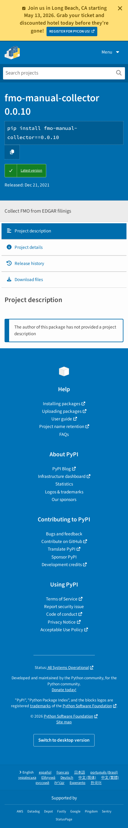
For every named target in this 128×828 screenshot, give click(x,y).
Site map (64, 722)
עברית (59, 782)
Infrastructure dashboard (61, 476)
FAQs (64, 434)
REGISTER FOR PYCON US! (69, 31)
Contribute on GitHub (61, 541)
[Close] (120, 8)
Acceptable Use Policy (61, 629)
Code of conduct (61, 614)
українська (27, 777)
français (63, 772)
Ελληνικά (48, 777)
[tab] (64, 231)
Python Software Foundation (87, 706)
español (45, 772)
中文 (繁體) (110, 777)
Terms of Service (62, 599)
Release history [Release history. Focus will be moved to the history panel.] (25, 263)
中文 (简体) (87, 777)
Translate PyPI (61, 549)
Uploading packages (61, 411)
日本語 (79, 772)
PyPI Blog (61, 468)
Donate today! (64, 690)
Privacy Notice (62, 622)
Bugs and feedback (64, 534)
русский (42, 782)
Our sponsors (64, 499)
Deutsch (67, 777)
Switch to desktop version (64, 740)
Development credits (62, 564)
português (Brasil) (104, 772)
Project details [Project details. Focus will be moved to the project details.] (24, 247)
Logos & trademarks (64, 492)
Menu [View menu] (111, 52)
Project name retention (61, 426)
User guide (61, 419)
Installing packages (61, 403)
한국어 (96, 782)
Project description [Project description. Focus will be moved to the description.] (28, 231)
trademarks (40, 706)
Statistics (64, 484)
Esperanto (77, 782)
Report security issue (64, 606)
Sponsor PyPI (64, 557)
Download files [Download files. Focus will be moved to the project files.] (24, 279)
